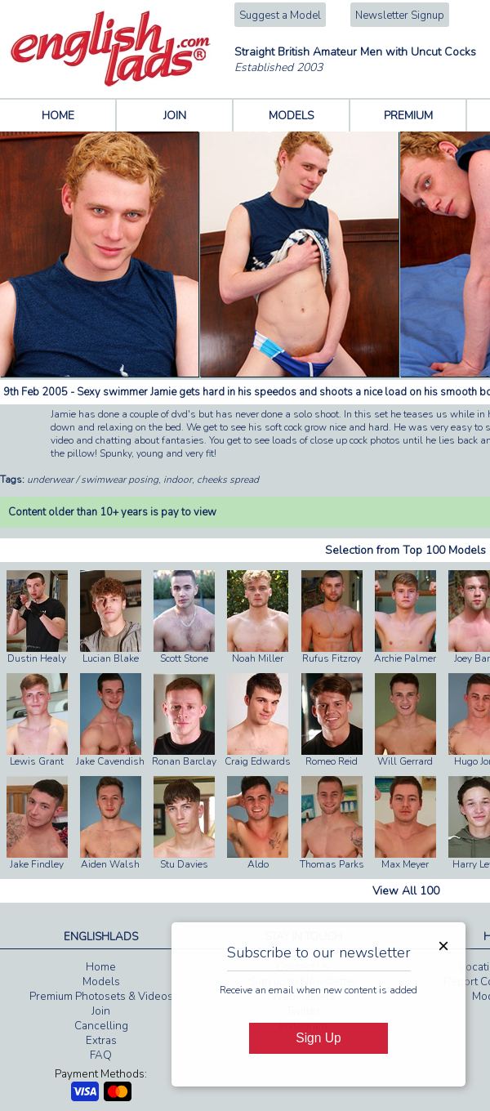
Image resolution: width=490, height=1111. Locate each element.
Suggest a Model (280, 15)
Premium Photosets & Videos (101, 996)
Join (100, 1011)
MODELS (291, 115)
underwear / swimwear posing (92, 479)
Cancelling (101, 1026)
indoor (177, 479)
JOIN (174, 115)
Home (101, 967)
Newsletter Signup (399, 15)
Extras (101, 1040)
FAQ (101, 1055)
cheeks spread (228, 479)
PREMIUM (408, 115)
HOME (58, 115)
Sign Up (318, 1038)
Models (101, 982)
